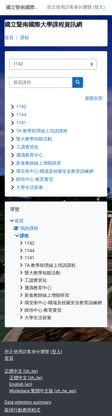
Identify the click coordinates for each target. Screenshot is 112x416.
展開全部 (94, 98)
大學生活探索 (29, 187)
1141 (21, 123)
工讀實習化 (27, 147)
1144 (21, 114)
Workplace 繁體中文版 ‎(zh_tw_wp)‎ (42, 391)
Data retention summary (27, 402)
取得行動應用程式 (22, 410)
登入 (98, 7)
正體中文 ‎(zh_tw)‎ (21, 371)
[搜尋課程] (41, 82)
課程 (24, 37)
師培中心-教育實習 (34, 179)
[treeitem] (56, 269)
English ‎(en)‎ (20, 384)
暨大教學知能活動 (34, 139)
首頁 (8, 37)
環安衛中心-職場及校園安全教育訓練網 (54, 171)
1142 (21, 106)
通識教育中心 (29, 155)
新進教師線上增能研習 (38, 163)
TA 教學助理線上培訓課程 (41, 131)
